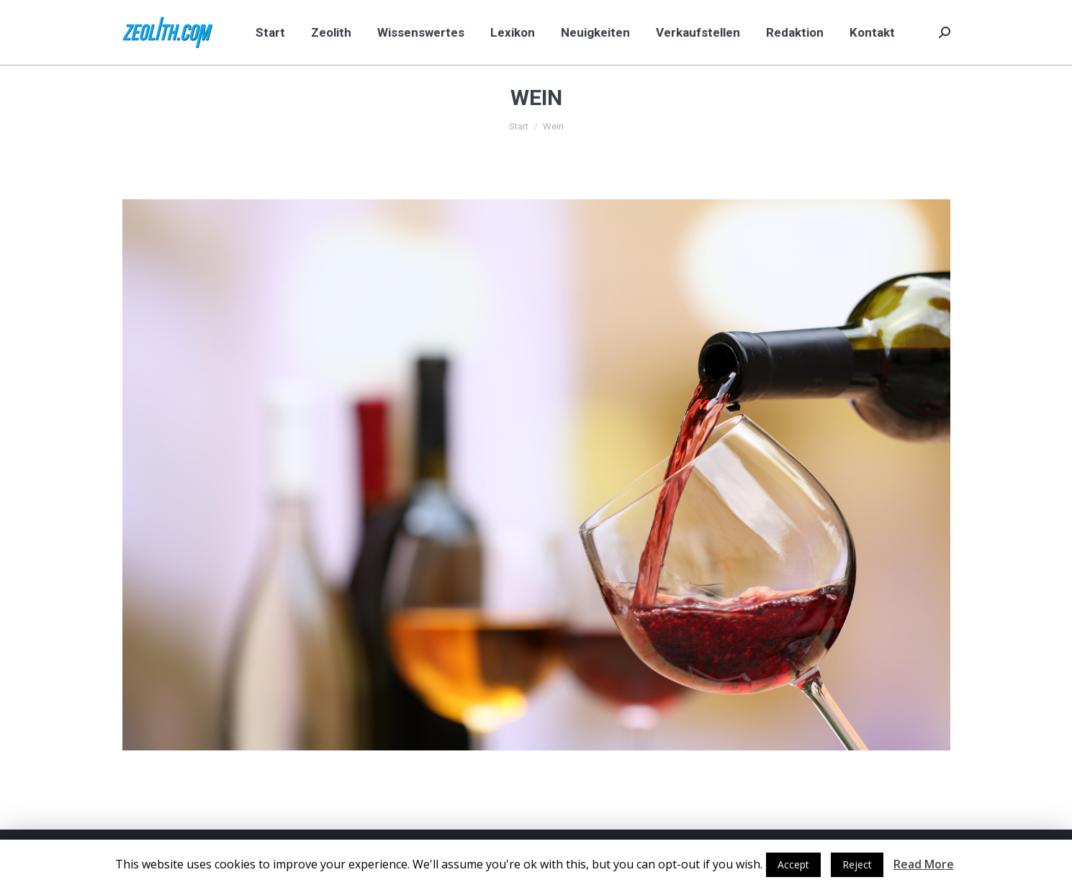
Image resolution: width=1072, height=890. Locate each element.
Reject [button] (857, 864)
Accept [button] (793, 864)
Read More (923, 864)
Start (518, 126)
